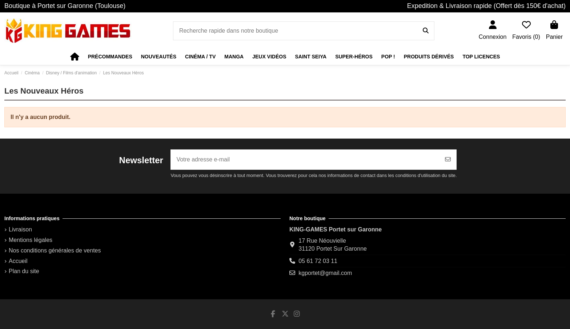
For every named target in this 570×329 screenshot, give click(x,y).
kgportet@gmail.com (325, 273)
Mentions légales (30, 240)
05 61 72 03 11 (317, 261)
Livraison (20, 229)
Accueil (18, 261)
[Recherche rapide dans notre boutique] (425, 30)
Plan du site (24, 271)
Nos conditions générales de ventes (55, 250)
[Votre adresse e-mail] (304, 159)
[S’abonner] (448, 159)
